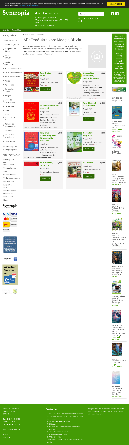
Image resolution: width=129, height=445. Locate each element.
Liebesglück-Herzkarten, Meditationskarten (91, 75)
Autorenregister (10, 146)
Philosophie (9, 85)
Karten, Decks (10, 106)
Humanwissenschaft (11, 68)
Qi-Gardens (88, 163)
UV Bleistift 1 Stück (55, 437)
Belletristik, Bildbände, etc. (10, 125)
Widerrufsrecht (9, 174)
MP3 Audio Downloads (9, 135)
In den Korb (46, 89)
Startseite (5, 30)
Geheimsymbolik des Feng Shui (49, 106)
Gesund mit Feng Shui (88, 134)
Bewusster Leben (9, 90)
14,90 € (59, 133)
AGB (5, 171)
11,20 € (59, 163)
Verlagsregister (10, 149)
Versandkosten (9, 168)
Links (5, 200)
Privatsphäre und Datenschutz (8, 162)
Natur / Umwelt (7, 56)
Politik (7, 81)
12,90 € (59, 73)
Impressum (8, 196)
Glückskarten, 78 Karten (46, 164)
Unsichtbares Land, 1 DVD (58, 434)
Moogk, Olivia (16, 30)
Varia (6, 110)
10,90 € (59, 103)
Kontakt (5, 435)
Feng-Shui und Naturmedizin (89, 104)
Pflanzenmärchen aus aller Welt (60, 421)
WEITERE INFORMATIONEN (53, 6)
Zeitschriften (9, 141)
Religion (7, 95)
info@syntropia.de (46, 25)
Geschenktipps (10, 40)
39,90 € (102, 163)
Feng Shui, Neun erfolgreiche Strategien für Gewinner (48, 137)
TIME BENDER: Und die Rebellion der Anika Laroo (66, 414)
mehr (47, 85)
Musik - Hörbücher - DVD (9, 117)
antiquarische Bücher (10, 49)
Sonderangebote (11, 44)
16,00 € (102, 73)
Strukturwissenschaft (11, 72)
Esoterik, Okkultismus (9, 101)
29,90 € (102, 103)
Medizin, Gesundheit (9, 63)
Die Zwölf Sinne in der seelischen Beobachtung (65, 427)
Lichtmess (52, 424)
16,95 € (102, 133)
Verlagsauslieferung (10, 178)
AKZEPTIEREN (116, 4)
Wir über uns (8, 181)
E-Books (8, 130)
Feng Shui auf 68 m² (46, 74)
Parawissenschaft (11, 76)
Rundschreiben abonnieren (9, 191)
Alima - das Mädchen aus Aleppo (60, 432)
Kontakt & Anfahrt (7, 186)
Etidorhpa (52, 429)
